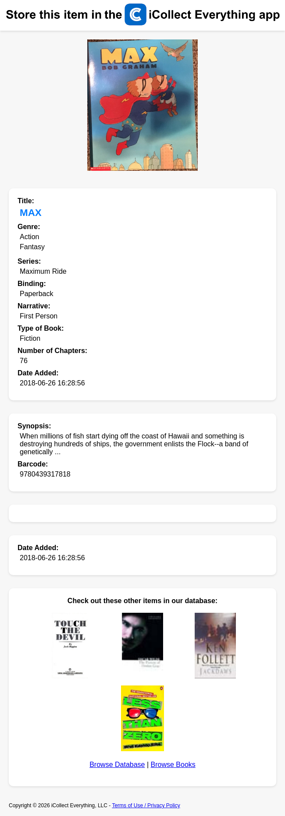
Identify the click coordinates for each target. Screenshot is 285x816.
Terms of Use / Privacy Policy (146, 805)
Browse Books (173, 764)
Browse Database (117, 764)
